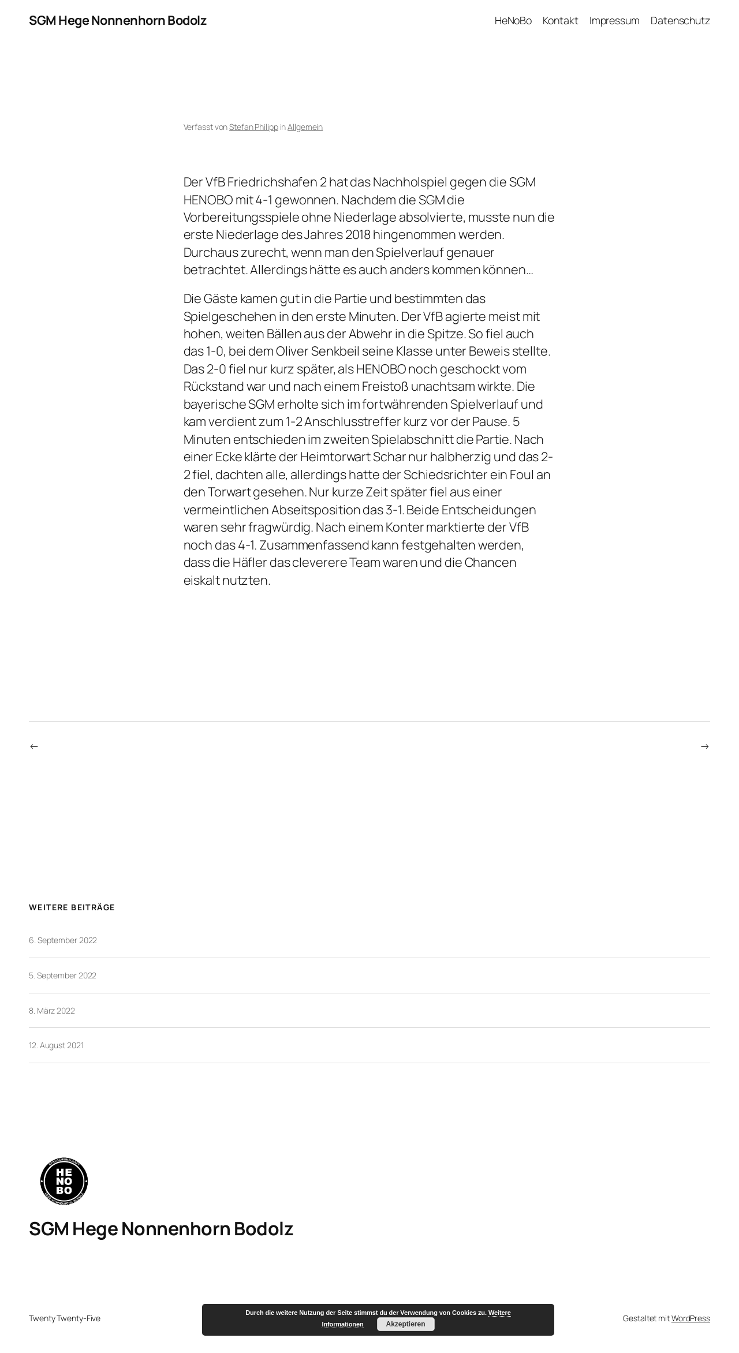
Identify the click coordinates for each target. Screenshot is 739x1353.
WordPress (690, 1318)
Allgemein (305, 126)
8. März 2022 (52, 1010)
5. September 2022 (62, 975)
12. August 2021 (56, 1045)
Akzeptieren (405, 1324)
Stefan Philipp (253, 126)
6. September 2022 (63, 940)
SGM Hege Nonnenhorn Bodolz (118, 20)
